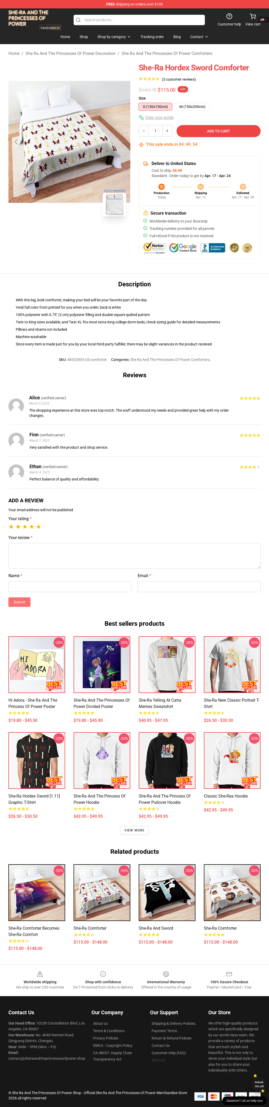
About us (100, 1023)
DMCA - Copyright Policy (112, 1045)
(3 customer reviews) (179, 79)
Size (142, 98)
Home (13, 53)
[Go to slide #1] (55, 232)
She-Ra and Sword (156, 928)
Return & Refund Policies (172, 1038)
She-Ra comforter (220, 928)
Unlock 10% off (259, 1084)
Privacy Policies (105, 1038)
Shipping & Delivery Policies (173, 1023)
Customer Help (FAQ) (169, 1053)
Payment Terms (164, 1031)
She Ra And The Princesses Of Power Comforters (167, 53)
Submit (19, 602)
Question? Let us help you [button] (244, 1101)
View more (135, 830)
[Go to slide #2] (83, 232)
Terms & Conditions (109, 1031)
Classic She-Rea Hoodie (226, 796)
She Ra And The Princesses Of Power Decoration (70, 53)
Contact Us (161, 1045)
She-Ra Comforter (90, 928)
